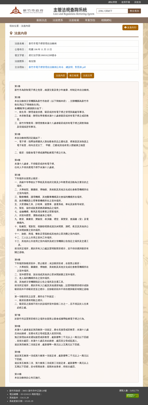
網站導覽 (112, 2)
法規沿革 (87, 75)
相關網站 (106, 20)
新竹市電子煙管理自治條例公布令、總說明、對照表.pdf (57, 67)
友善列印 (130, 27)
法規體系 (58, 20)
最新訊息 (41, 20)
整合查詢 (134, 11)
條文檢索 (74, 75)
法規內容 (60, 75)
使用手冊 (125, 2)
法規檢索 (74, 20)
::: (103, 2)
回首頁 (137, 2)
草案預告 (90, 20)
